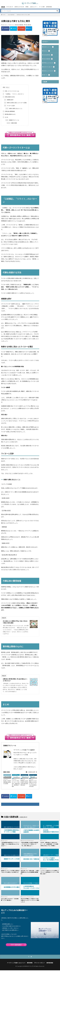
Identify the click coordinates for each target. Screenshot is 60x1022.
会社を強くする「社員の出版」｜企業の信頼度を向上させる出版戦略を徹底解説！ (29, 873)
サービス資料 (47, 6)
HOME (3, 14)
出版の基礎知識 (11, 14)
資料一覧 (47, 76)
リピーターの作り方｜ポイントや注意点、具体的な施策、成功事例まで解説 (15, 784)
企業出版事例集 (49, 55)
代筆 (26, 24)
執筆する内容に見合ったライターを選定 (15, 103)
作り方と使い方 (11, 6)
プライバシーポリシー (39, 964)
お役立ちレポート (38, 6)
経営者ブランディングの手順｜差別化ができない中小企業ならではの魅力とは (10, 873)
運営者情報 (29, 964)
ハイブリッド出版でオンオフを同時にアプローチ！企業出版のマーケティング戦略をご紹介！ (49, 873)
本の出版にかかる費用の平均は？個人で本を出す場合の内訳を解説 (15, 622)
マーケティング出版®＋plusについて (16, 964)
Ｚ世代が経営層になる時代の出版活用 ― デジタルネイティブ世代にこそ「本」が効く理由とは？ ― (30, 844)
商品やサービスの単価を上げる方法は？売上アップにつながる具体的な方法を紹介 (33, 784)
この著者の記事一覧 (31, 772)
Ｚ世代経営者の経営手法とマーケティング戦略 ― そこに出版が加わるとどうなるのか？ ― (10, 844)
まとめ (5, 117)
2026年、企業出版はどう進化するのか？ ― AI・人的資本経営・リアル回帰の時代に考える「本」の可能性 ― (49, 844)
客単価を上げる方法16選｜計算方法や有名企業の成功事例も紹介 (24, 783)
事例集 (30, 6)
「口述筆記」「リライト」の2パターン (13, 94)
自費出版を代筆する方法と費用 (23, 14)
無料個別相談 (55, 6)
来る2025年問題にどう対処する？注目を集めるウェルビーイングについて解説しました (30, 901)
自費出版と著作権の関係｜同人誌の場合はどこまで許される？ (15, 680)
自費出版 (29, 24)
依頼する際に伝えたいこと (13, 108)
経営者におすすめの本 (21, 6)
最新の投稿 (12, 123)
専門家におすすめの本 (50, 63)
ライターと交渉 (9, 105)
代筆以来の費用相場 (9, 111)
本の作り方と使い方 (7, 778)
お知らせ (47, 51)
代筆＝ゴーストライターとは (11, 91)
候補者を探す (9, 100)
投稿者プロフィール (12, 120)
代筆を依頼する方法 (9, 97)
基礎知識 (3, 6)
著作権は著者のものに (9, 114)
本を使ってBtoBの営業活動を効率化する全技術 (7, 783)
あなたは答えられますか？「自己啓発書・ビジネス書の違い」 (10, 900)
